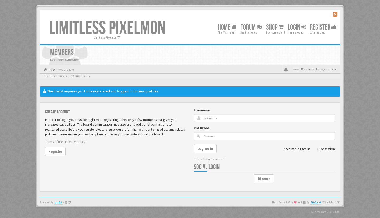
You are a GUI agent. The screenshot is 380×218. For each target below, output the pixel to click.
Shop (275, 27)
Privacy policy (75, 142)
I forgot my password (209, 159)
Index (51, 69)
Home (227, 27)
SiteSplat (316, 202)
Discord (264, 179)
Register (323, 27)
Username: (202, 110)
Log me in (205, 148)
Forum (251, 27)
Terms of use (54, 142)
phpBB (58, 202)
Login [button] (297, 27)
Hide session (323, 149)
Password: (202, 128)
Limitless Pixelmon (107, 28)
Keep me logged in (294, 149)
